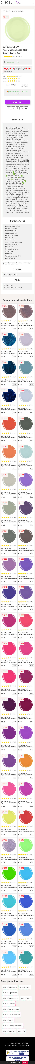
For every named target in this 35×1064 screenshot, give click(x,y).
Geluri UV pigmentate (10, 998)
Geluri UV (6, 11)
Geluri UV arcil (8, 1020)
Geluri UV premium (10, 993)
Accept (25, 1062)
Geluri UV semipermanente (12, 1026)
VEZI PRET (17, 102)
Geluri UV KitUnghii (17, 11)
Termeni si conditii (13, 1043)
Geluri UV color (25, 987)
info (15, 328)
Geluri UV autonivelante (11, 1015)
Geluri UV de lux (9, 1004)
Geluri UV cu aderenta (11, 1009)
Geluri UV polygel (9, 1031)
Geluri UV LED (26, 998)
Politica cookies (23, 1045)
